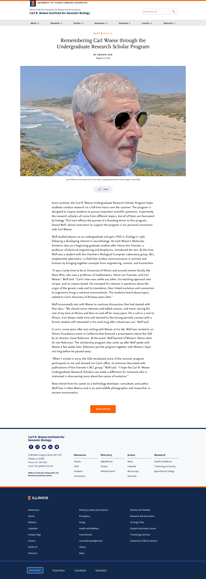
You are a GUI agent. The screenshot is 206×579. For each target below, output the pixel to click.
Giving (82, 522)
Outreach (123, 23)
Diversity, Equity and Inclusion (93, 510)
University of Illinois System (143, 541)
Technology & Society (165, 466)
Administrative (108, 471)
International (85, 534)
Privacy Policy (58, 570)
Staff (76, 466)
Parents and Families (140, 510)
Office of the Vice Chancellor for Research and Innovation (54, 9)
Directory (168, 23)
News (96, 33)
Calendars (33, 528)
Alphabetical (106, 461)
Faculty (77, 23)
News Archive (103, 409)
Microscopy (133, 471)
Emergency (84, 516)
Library (82, 547)
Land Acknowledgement (91, 541)
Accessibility (101, 570)
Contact (146, 23)
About (34, 23)
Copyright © (80, 570)
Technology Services (140, 534)
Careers (32, 541)
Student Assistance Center (143, 528)
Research (55, 23)
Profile (108, 33)
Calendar (131, 466)
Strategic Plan (137, 522)
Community (79, 476)
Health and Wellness (89, 528)
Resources (100, 23)
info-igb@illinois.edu (43, 466)
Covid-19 (32, 547)
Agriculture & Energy (164, 471)
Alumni (31, 516)
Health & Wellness (163, 461)
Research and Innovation (142, 516)
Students (78, 471)
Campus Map (34, 534)
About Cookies (35, 570)
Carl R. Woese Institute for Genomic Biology (59, 13)
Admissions (33, 510)
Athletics (32, 522)
